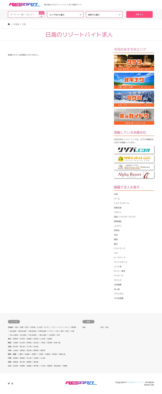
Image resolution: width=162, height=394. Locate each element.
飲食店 (117, 230)
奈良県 (54, 354)
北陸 (9, 347)
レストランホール (121, 203)
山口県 (42, 358)
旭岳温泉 (23, 335)
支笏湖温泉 (32, 335)
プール (117, 199)
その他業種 (118, 298)
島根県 (22, 358)
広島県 (36, 358)
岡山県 (29, 358)
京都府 (34, 354)
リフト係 (117, 266)
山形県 (42, 339)
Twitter (9, 383)
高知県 (36, 362)
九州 (9, 366)
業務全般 (117, 208)
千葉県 (42, 343)
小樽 (56, 331)
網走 (67, 331)
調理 (116, 239)
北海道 (10, 327)
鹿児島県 (57, 366)
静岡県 (36, 350)
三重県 (20, 354)
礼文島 (39, 327)
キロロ (46, 327)
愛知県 (42, 350)
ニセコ (53, 327)
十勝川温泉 (42, 335)
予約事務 (117, 285)
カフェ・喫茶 (119, 271)
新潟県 (15, 347)
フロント (117, 212)
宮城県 (29, 339)
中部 (9, 350)
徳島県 (15, 362)
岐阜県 (29, 350)
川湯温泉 (51, 335)
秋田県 (36, 339)
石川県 (29, 347)
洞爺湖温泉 (32, 331)
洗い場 (117, 289)
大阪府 (40, 354)
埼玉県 (36, 343)
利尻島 (32, 327)
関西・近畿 (12, 354)
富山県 (22, 347)
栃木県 (22, 343)
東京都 (49, 343)
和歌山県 (62, 354)
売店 (116, 235)
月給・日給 (104, 327)
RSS (12, 383)
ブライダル (118, 293)
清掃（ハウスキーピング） (125, 217)
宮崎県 (49, 366)
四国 (9, 362)
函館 (21, 327)
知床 (26, 327)
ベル (116, 253)
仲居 (116, 194)
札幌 (16, 327)
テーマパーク (119, 257)
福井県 (36, 347)
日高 (72, 331)
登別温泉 (13, 331)
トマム (60, 327)
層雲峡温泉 (22, 331)
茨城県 (15, 343)
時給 (84, 327)
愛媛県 (29, 362)
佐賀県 (22, 366)
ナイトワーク (119, 248)
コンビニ (117, 226)
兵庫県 (47, 354)
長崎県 (29, 366)
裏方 (116, 244)
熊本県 (36, 366)
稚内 (58, 335)
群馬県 (29, 343)
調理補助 (117, 221)
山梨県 (15, 350)
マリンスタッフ (120, 262)
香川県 (22, 362)
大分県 (42, 366)
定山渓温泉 (14, 335)
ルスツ (66, 327)
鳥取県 (15, 358)
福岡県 (15, 366)
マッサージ (118, 275)
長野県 (22, 350)
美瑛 (62, 331)
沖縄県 (64, 366)
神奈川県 (57, 343)
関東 (9, 343)
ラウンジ (117, 280)
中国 (9, 358)
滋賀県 (27, 354)
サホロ (50, 331)
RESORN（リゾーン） (135, 382)
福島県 (49, 339)
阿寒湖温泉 (42, 331)
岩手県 (22, 339)
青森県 (15, 339)
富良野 (73, 327)
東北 (9, 339)
